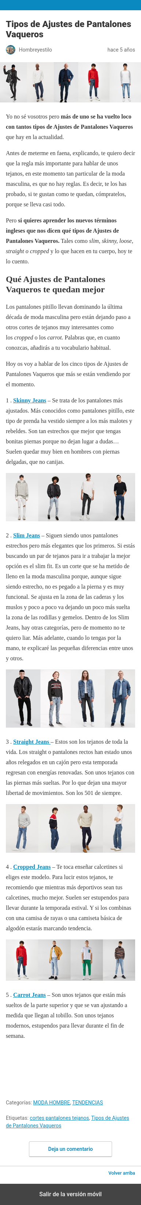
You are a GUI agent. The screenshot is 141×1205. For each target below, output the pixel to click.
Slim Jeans (26, 535)
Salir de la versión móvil (70, 1194)
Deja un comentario (70, 1149)
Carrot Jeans (29, 995)
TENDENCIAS (87, 1102)
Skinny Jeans (29, 400)
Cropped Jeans (32, 867)
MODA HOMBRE (51, 1102)
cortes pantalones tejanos (59, 1118)
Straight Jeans (32, 742)
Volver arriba (121, 1173)
